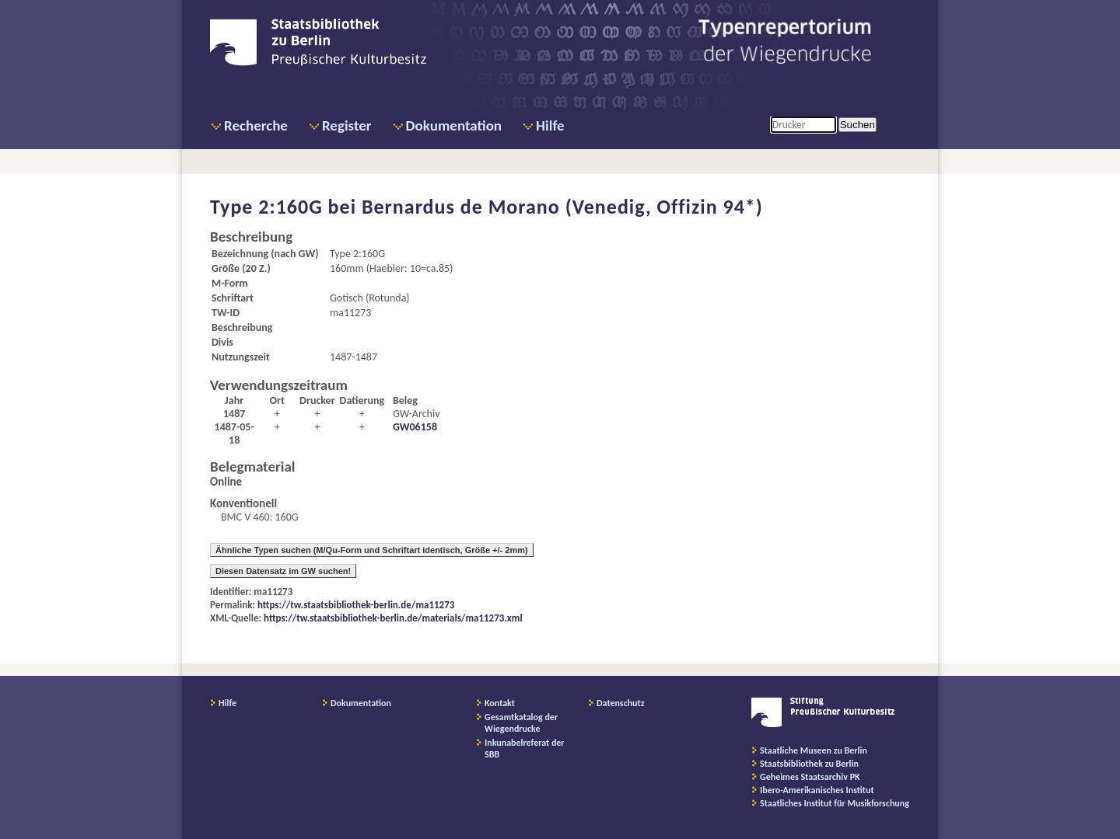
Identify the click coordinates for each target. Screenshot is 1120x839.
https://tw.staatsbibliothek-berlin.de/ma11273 (355, 605)
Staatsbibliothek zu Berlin (809, 763)
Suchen (857, 125)
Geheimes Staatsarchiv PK (810, 776)
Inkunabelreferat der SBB (525, 748)
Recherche (256, 125)
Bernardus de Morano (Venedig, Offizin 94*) (562, 206)
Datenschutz (621, 703)
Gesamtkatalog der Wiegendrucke (521, 723)
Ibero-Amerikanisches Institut (817, 790)
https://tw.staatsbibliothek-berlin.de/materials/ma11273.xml (393, 618)
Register (347, 125)
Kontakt (500, 703)
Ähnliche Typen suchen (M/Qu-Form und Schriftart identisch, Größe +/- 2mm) (371, 550)
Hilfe (550, 125)
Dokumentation (454, 125)
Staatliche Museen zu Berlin (813, 750)
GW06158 (415, 426)
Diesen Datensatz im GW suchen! (283, 571)
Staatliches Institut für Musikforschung (834, 803)
